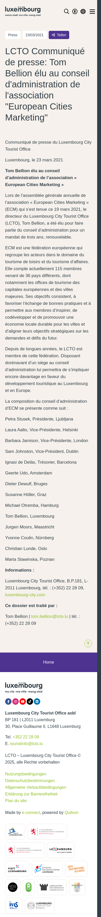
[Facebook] (8, 701)
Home (48, 662)
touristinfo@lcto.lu (26, 743)
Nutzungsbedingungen (25, 774)
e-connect (31, 812)
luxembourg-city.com (25, 594)
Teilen (59, 35)
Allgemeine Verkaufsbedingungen (35, 787)
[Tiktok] (30, 701)
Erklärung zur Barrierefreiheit (31, 794)
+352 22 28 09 (26, 737)
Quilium (71, 812)
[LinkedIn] (37, 701)
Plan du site (16, 801)
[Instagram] (15, 701)
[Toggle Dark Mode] (74, 11)
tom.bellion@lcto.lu (49, 616)
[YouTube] (22, 701)
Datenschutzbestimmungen (30, 780)
